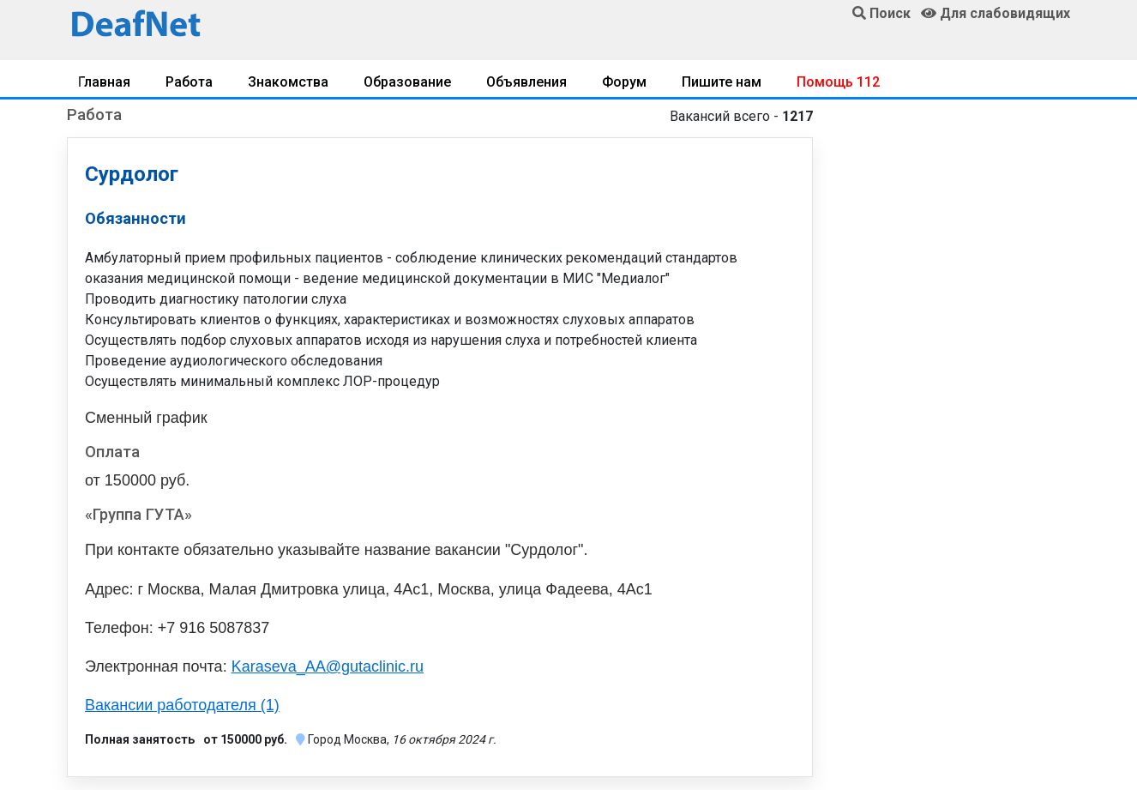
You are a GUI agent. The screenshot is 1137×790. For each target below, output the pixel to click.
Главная (104, 82)
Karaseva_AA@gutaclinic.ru (328, 666)
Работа (189, 82)
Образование (407, 82)
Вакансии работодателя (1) (182, 705)
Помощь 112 (838, 82)
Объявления (526, 82)
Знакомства (288, 82)
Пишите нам (721, 82)
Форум (624, 82)
